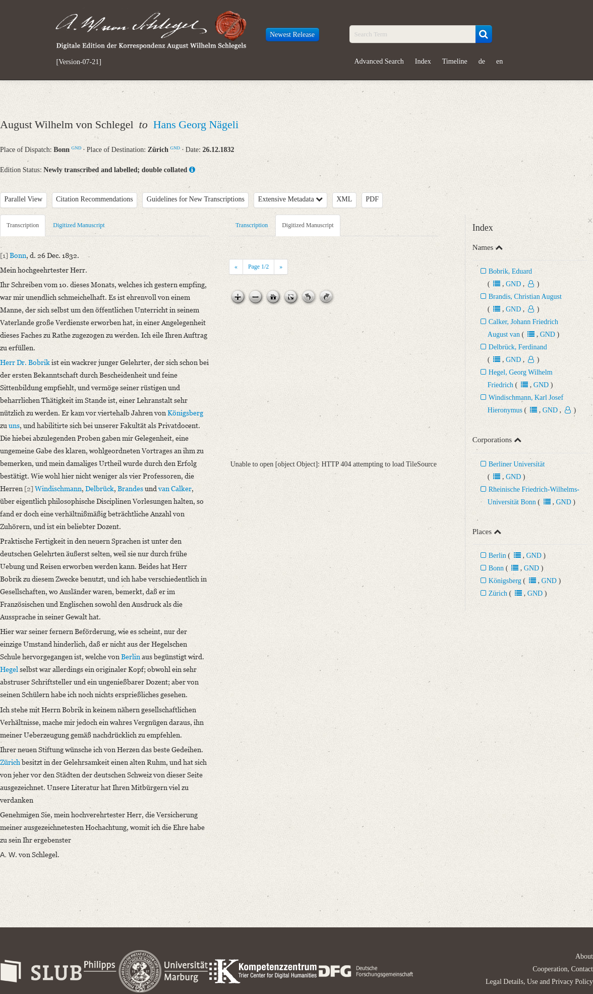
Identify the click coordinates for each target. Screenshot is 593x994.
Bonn (496, 568)
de (482, 61)
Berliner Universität (517, 464)
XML (344, 199)
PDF (372, 199)
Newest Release (292, 34)
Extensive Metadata (290, 199)
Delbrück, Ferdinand (518, 347)
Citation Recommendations (94, 199)
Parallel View (24, 199)
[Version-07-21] (78, 62)
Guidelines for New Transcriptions (196, 199)
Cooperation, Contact (562, 969)
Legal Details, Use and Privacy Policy (539, 981)
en (499, 61)
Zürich (498, 593)
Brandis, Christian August (525, 296)
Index (423, 61)
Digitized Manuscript (78, 225)
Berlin (497, 555)
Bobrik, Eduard (510, 271)
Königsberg (505, 581)
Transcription (23, 225)
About (584, 956)
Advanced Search (379, 61)
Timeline (454, 61)
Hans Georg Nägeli (196, 124)
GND (77, 147)
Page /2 (258, 266)
